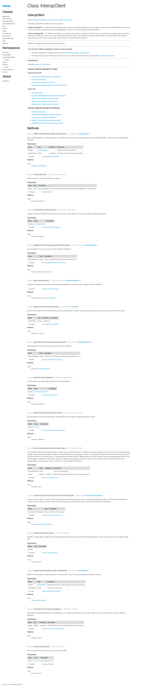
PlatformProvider (8, 38)
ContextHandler (43, 150)
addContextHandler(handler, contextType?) (74, 53)
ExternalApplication (8, 24)
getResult (5, 81)
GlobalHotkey (6, 55)
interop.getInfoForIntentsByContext (53, 430)
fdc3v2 (4, 28)
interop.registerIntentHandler (51, 591)
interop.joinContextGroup (50, 477)
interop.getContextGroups (50, 289)
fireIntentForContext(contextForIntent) (45, 104)
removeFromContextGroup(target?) (44, 117)
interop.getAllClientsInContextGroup (53, 262)
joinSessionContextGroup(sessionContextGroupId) (49, 85)
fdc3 (3, 26)
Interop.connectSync (44, 64)
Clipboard (5, 52)
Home (6, 6)
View (4, 41)
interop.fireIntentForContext (51, 227)
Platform (5, 64)
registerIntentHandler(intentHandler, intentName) (48, 96)
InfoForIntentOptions (41, 391)
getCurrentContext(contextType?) (43, 82)
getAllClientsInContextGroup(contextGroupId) (47, 123)
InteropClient (6, 36)
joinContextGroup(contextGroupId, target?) (46, 115)
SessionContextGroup (93, 495)
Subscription (83, 134)
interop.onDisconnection (50, 553)
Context (74, 307)
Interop (4, 62)
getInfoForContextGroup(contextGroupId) (46, 120)
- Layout (5, 67)
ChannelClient (6, 19)
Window (5, 43)
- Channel (5, 60)
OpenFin (8, 684)
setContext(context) (107, 56)
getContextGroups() (39, 112)
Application (6, 16)
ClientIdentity (90, 245)
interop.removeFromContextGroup (53, 629)
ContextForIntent (39, 224)
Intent (35, 188)
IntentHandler (41, 585)
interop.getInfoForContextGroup (52, 359)
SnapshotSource (7, 69)
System (4, 72)
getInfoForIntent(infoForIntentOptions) (45, 98)
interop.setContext (48, 664)
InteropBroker (6, 33)
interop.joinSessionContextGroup (52, 515)
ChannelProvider (7, 21)
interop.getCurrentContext (50, 324)
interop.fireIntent (47, 192)
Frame (4, 31)
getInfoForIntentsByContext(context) (45, 101)
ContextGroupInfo (72, 280)
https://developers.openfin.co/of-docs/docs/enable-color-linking (50, 20)
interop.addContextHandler (50, 156)
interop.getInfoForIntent (49, 395)
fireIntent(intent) (37, 93)
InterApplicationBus (8, 57)
